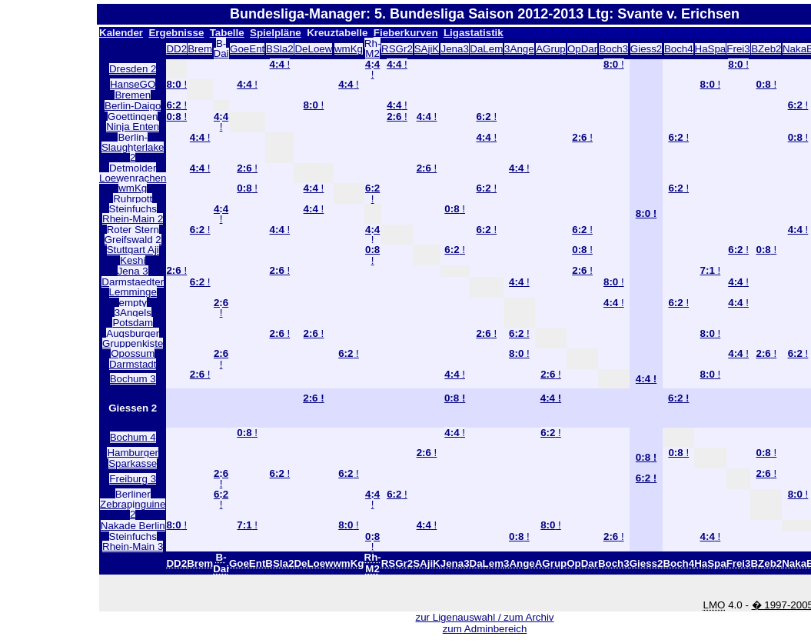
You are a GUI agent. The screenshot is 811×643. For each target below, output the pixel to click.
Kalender (121, 32)
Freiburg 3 (132, 479)
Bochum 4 (133, 437)
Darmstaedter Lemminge (132, 287)
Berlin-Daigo (133, 106)
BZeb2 (766, 49)
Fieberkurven (406, 32)
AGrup (551, 49)
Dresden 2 (133, 69)
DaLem (486, 49)
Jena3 (454, 49)
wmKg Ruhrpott (132, 193)
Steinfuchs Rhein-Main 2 (132, 214)
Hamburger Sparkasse (132, 457)
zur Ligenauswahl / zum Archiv (485, 617)
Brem (200, 49)
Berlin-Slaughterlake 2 (133, 148)
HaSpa (710, 49)
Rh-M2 (372, 48)
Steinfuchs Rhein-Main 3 (132, 541)
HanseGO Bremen (132, 89)
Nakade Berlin (133, 525)
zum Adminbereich (485, 629)
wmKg (348, 49)
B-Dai (221, 48)
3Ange (519, 49)
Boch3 (613, 49)
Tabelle (227, 32)
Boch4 (678, 49)
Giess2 (646, 49)
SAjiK (427, 49)
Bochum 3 (133, 379)
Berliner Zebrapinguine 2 (132, 504)
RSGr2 (397, 49)
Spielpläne (275, 32)
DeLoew (313, 49)
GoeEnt (247, 49)
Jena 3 (133, 271)
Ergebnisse (176, 32)
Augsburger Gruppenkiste (132, 338)
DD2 (176, 49)
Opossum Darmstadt (132, 358)
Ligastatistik (474, 32)
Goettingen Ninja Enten (132, 121)
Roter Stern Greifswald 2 (133, 234)
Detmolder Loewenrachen (132, 173)
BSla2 (280, 49)
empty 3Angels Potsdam (132, 313)
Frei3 (738, 49)
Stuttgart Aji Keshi (133, 254)
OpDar (582, 49)
